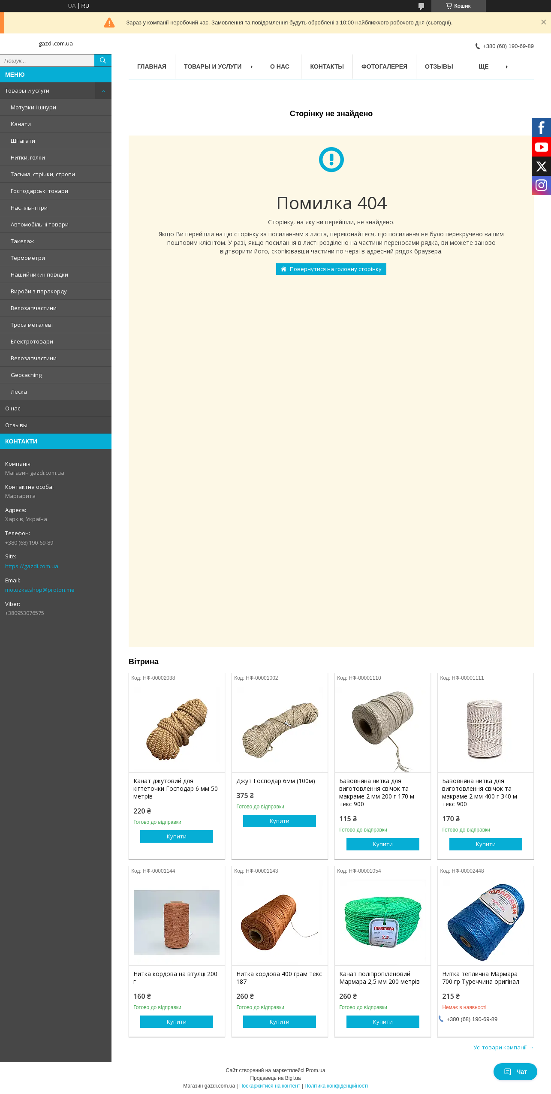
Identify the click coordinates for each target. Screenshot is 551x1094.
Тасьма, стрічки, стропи (43, 174)
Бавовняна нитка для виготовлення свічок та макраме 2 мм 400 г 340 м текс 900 (479, 792)
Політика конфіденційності (336, 1086)
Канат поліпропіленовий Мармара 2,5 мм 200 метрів (379, 978)
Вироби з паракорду (39, 291)
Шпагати (23, 141)
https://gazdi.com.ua (31, 566)
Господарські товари (39, 191)
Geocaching (26, 375)
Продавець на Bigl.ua (275, 1078)
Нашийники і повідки (39, 274)
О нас (12, 408)
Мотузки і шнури (33, 107)
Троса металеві (32, 325)
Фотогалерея (384, 66)
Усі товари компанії (500, 1047)
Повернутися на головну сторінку (336, 269)
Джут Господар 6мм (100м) (275, 781)
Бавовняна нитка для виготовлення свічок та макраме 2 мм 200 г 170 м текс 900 (376, 792)
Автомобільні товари (40, 224)
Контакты (326, 66)
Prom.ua (315, 1070)
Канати (21, 124)
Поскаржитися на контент (269, 1086)
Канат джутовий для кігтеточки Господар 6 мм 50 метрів (175, 788)
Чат (515, 1072)
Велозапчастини (34, 308)
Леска (19, 391)
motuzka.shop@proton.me (40, 590)
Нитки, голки (28, 157)
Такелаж (22, 241)
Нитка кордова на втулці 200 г (175, 978)
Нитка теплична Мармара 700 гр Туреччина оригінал (480, 978)
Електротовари (32, 341)
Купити (177, 836)
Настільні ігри (29, 207)
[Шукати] (102, 60)
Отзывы (16, 425)
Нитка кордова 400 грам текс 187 (279, 978)
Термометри (28, 258)
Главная (151, 66)
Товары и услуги (27, 90)
